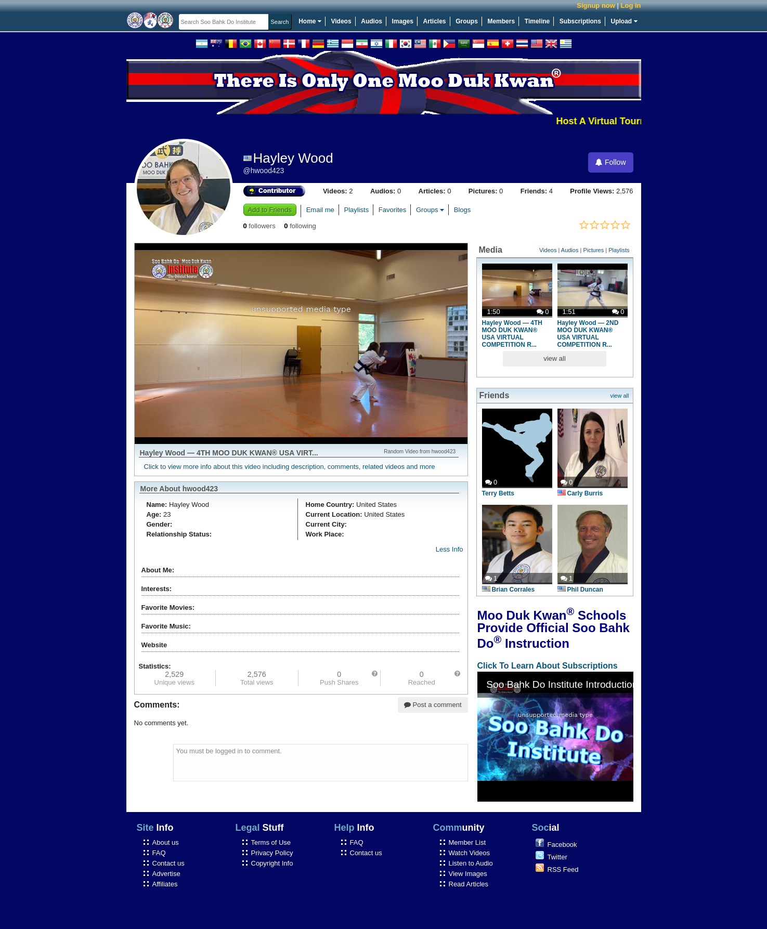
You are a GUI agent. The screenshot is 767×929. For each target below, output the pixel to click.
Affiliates (165, 884)
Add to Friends (270, 210)
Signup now (596, 5)
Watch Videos (469, 853)
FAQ (159, 853)
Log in (631, 5)
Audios (371, 21)
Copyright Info (272, 863)
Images (402, 21)
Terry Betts (498, 493)
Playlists (356, 210)
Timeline (537, 21)
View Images (468, 874)
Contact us (168, 863)
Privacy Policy (272, 853)
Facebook (562, 844)
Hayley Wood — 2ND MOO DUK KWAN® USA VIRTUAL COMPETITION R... (588, 333)
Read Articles (469, 884)
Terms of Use (271, 842)
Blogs (462, 210)
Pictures (593, 250)
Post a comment (433, 705)
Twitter (557, 857)
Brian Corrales (508, 589)
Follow (610, 162)
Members (501, 21)
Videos (341, 21)
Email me (320, 210)
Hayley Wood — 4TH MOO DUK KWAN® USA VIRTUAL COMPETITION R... (512, 333)
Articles (434, 21)
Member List (467, 842)
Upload (624, 21)
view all (554, 358)
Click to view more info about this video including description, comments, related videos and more (289, 466)
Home (309, 21)
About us (165, 842)
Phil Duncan (580, 589)
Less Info (449, 549)
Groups (467, 21)
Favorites (392, 210)
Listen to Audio (471, 863)
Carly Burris (580, 493)
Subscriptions (580, 21)
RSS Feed (563, 869)
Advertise (166, 874)
